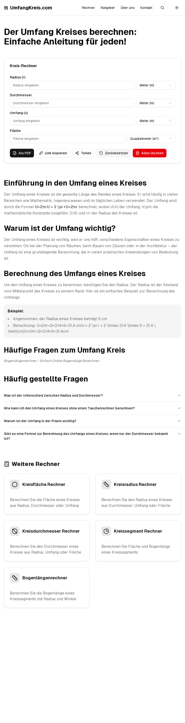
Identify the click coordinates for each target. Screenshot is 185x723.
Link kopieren (53, 153)
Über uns (128, 8)
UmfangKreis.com (28, 8)
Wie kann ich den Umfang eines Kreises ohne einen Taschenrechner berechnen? (92, 408)
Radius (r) (17, 77)
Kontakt (146, 8)
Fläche (15, 130)
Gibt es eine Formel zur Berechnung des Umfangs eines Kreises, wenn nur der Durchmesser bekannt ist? (92, 436)
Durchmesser (21, 95)
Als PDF (22, 153)
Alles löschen (150, 153)
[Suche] (162, 7)
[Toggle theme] (176, 7)
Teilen (83, 153)
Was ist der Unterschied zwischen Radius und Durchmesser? (92, 395)
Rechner (88, 8)
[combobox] (156, 85)
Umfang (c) (19, 113)
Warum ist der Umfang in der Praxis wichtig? (92, 421)
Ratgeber (108, 8)
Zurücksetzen (113, 153)
